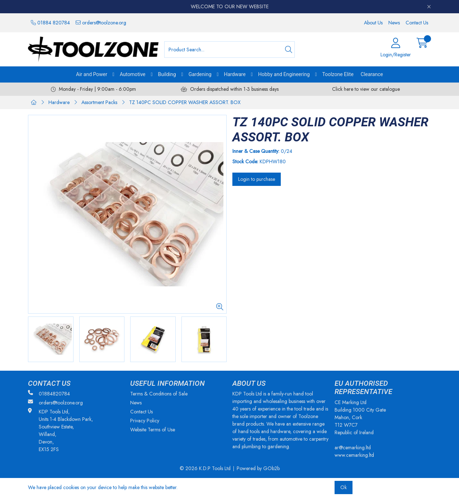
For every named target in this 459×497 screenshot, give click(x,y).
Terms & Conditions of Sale (159, 393)
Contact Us (417, 22)
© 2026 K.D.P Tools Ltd (205, 468)
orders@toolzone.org (101, 22)
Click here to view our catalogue (366, 89)
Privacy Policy (144, 420)
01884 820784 (50, 22)
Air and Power (91, 74)
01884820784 (49, 393)
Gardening (200, 74)
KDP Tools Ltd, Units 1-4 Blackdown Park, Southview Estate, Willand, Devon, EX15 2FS (60, 430)
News (394, 22)
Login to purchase (256, 179)
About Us (373, 22)
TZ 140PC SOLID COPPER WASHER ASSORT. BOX (185, 102)
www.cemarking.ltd (354, 455)
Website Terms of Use (152, 429)
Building (167, 74)
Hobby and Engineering (284, 74)
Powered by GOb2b (258, 468)
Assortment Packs (99, 102)
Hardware (235, 74)
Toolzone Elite (338, 74)
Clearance (372, 74)
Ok (343, 487)
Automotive (133, 74)
